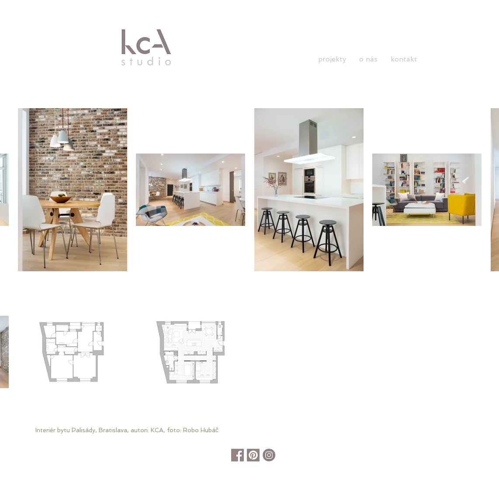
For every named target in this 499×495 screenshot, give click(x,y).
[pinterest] (253, 455)
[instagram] (269, 455)
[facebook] (237, 455)
